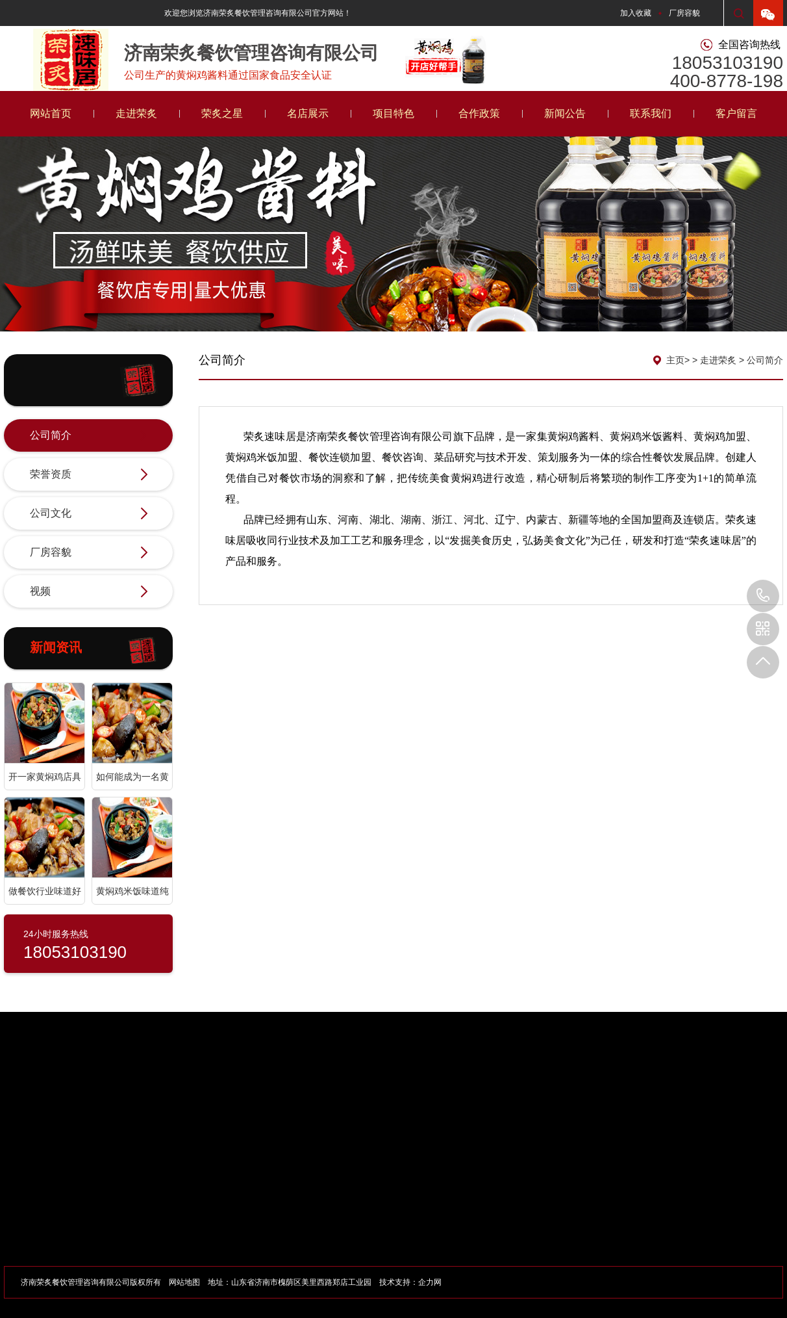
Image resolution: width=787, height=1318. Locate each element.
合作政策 (479, 113)
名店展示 (308, 113)
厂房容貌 (684, 13)
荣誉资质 (89, 475)
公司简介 (89, 436)
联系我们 (650, 113)
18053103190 (763, 596)
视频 (89, 592)
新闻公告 (565, 113)
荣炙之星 (222, 113)
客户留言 (736, 113)
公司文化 (89, 514)
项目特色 (393, 113)
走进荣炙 (136, 113)
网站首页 (50, 113)
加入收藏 (635, 13)
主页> (678, 360)
